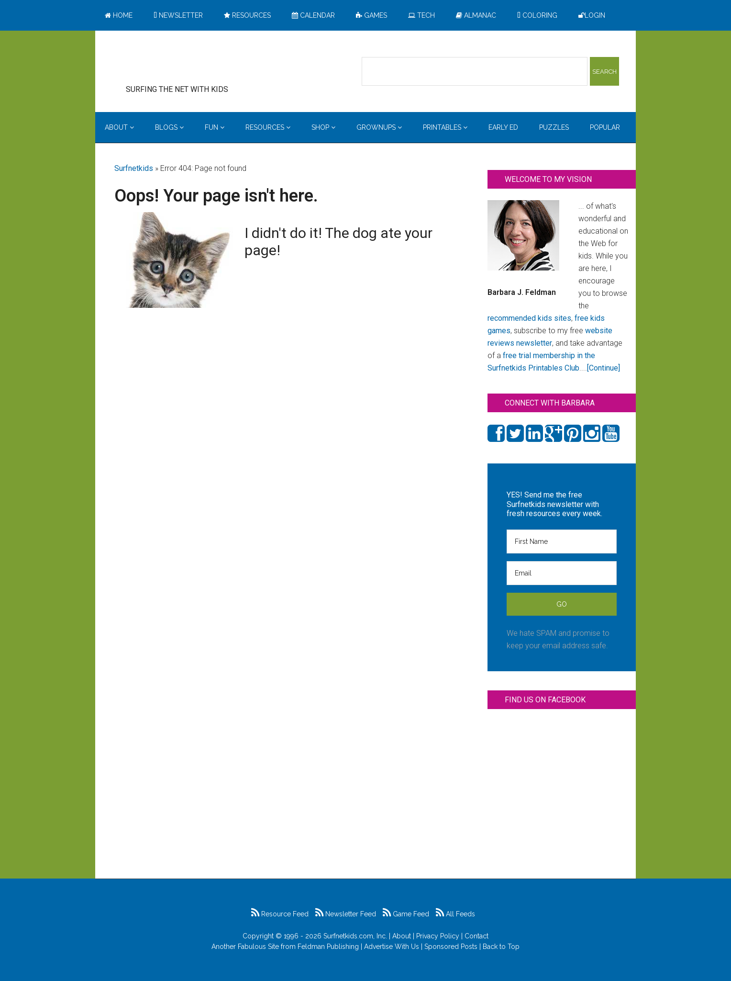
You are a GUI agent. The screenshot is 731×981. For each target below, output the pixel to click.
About (401, 936)
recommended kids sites (529, 318)
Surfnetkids (133, 168)
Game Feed (406, 914)
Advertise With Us (391, 946)
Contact (476, 936)
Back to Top (501, 946)
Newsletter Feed (345, 914)
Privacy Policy (437, 936)
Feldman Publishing (328, 946)
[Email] (562, 573)
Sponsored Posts (450, 946)
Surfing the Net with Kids (192, 61)
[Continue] (603, 367)
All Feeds (455, 914)
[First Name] (562, 541)
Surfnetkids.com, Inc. (355, 936)
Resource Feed (280, 914)
